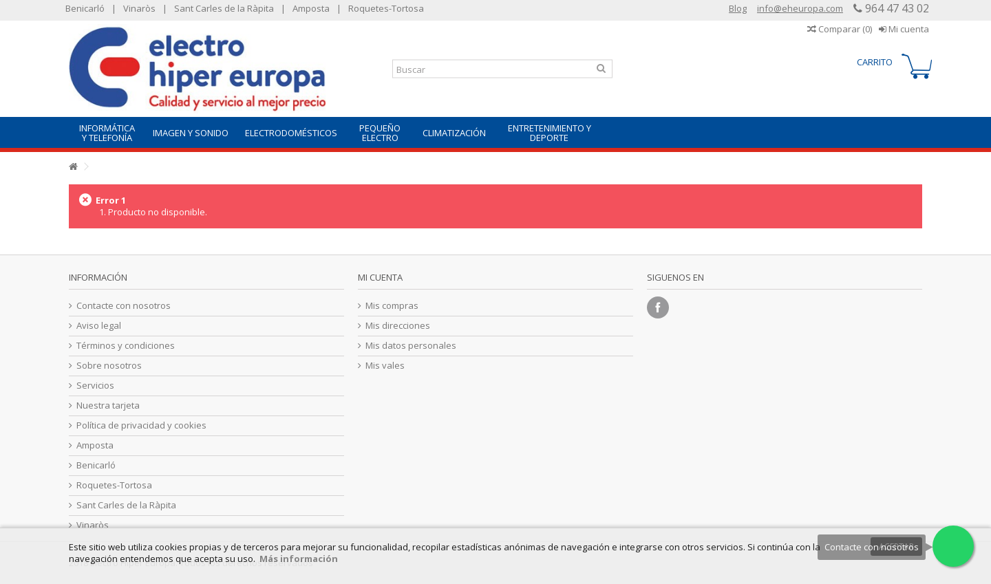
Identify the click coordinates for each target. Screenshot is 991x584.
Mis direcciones (397, 326)
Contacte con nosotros (123, 306)
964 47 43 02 (895, 8)
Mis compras (391, 306)
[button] (107, 132)
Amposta (311, 8)
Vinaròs (139, 8)
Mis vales (385, 365)
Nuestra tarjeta (108, 405)
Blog (738, 8)
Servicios (95, 385)
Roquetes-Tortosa (386, 8)
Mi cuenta (904, 29)
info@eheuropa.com (800, 8)
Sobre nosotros (109, 365)
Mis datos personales (410, 346)
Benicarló (85, 8)
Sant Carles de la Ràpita (224, 8)
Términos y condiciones (125, 346)
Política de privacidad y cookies (141, 425)
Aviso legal (98, 326)
